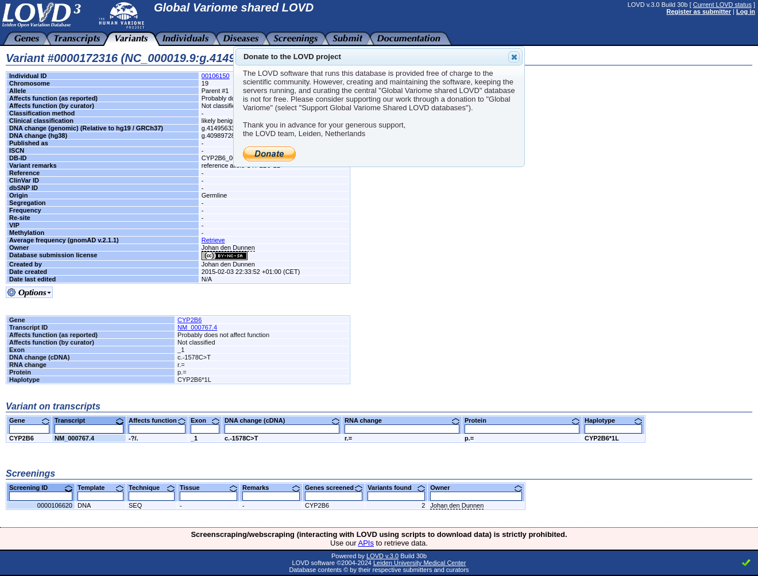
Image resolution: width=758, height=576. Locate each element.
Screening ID (40, 487)
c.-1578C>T (241, 438)
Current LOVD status (722, 4)
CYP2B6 (189, 319)
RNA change (402, 420)
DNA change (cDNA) (282, 420)
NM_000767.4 (197, 327)
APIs (366, 543)
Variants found (396, 487)
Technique (152, 487)
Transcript (89, 420)
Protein (522, 420)
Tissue (208, 487)
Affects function (157, 420)
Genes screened (333, 487)
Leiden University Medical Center (419, 562)
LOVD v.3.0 (382, 555)
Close (513, 56)
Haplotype (613, 420)
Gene (29, 420)
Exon (205, 420)
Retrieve (213, 240)
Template (100, 487)
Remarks (271, 487)
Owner (476, 487)
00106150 (216, 75)
